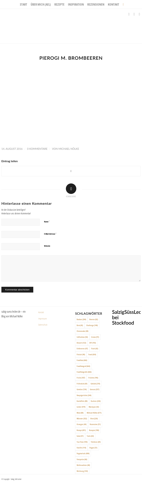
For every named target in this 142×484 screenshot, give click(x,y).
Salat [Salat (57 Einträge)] (80, 436)
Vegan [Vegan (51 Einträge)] (93, 447)
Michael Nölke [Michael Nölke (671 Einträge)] (94, 412)
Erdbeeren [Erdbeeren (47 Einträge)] (82, 348)
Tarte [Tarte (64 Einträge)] (90, 436)
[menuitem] (23, 4)
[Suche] (122, 4)
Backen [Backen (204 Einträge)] (81, 319)
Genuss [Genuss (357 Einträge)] (94, 389)
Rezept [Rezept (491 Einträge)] (81, 430)
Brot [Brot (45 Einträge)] (80, 325)
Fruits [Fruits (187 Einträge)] (81, 377)
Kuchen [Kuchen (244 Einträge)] (96, 401)
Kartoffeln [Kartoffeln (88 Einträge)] (82, 401)
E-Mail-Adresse (50, 233)
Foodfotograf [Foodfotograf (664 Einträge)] (83, 366)
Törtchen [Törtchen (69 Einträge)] (96, 442)
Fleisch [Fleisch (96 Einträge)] (81, 354)
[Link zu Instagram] (134, 14)
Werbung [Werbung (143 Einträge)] (82, 471)
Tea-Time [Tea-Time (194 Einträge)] (82, 442)
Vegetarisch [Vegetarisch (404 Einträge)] (83, 453)
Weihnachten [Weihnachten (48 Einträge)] (83, 465)
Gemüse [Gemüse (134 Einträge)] (82, 389)
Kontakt (41, 312)
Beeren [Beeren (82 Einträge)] (93, 319)
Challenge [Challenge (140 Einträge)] (92, 325)
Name (47, 221)
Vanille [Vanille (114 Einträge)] (81, 447)
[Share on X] (71, 171)
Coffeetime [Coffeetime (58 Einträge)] (82, 337)
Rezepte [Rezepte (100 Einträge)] (94, 430)
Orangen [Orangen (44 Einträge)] (81, 424)
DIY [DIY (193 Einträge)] (92, 342)
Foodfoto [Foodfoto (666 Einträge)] (82, 360)
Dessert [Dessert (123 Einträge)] (81, 342)
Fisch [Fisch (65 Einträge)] (94, 348)
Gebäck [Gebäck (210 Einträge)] (95, 383)
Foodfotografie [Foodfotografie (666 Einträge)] (84, 372)
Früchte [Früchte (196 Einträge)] (93, 377)
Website (47, 246)
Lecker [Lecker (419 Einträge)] (81, 406)
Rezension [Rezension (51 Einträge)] (95, 424)
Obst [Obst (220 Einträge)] (94, 418)
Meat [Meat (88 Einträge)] (80, 412)
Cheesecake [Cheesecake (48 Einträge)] (82, 331)
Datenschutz (42, 324)
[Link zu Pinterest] (139, 14)
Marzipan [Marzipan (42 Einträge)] (94, 406)
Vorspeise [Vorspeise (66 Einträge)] (82, 459)
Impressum (42, 318)
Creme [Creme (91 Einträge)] (95, 337)
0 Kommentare (37, 148)
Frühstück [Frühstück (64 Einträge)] (82, 383)
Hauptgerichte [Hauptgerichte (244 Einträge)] (84, 395)
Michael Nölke (68, 148)
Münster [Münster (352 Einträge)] (82, 418)
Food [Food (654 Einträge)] (92, 354)
